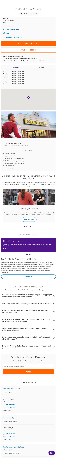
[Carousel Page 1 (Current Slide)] (27, 254)
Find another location (12, 37)
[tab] (24, 227)
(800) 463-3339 (11, 404)
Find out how (28, 218)
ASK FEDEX (51, 454)
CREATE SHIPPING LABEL (20, 43)
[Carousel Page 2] (30, 254)
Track (28, 372)
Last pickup (41, 67)
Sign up (5, 249)
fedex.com (16, 275)
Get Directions (9, 26)
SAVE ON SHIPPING (18, 49)
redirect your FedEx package (21, 61)
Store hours (16, 67)
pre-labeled (22, 58)
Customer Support (11, 29)
